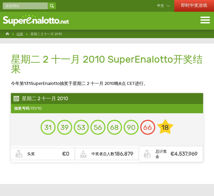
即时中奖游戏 (194, 5)
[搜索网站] (25, 5)
